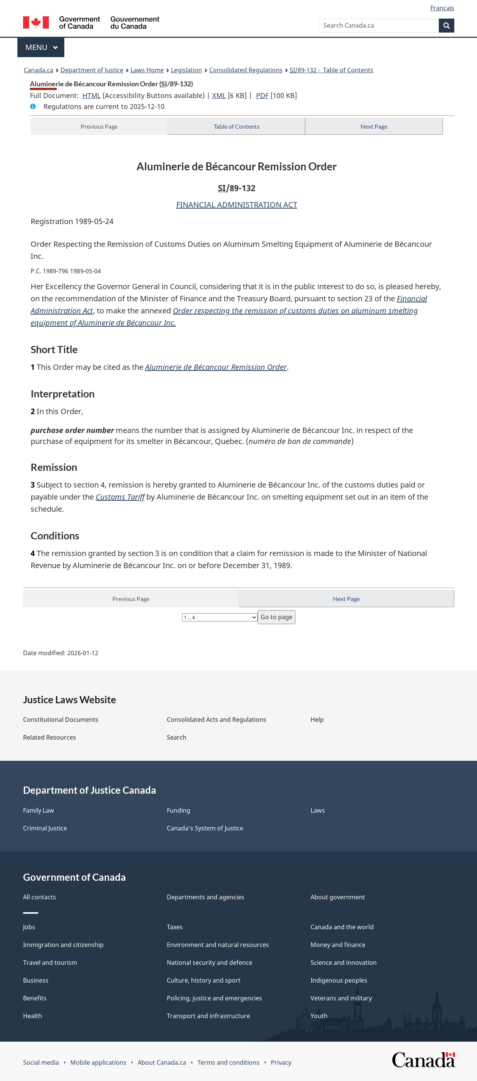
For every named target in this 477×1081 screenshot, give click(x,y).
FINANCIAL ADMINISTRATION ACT (236, 204)
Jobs (29, 927)
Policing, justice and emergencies (214, 998)
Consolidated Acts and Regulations (216, 719)
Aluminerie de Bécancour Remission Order (216, 367)
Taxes (175, 927)
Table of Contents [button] (236, 126)
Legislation (186, 70)
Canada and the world (342, 927)
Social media (41, 1062)
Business (35, 980)
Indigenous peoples (339, 980)
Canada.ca (38, 70)
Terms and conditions (228, 1062)
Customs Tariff (120, 497)
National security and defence (209, 962)
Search (176, 737)
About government (338, 897)
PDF (262, 95)
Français (442, 8)
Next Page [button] (373, 126)
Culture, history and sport (204, 980)
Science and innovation (344, 962)
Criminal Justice (45, 828)
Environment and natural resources (218, 945)
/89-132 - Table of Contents (331, 70)
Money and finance (338, 945)
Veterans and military (341, 998)
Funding (178, 810)
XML (219, 95)
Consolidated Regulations (246, 70)
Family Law (38, 810)
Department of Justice (92, 70)
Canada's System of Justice (205, 828)
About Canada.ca (162, 1062)
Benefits (35, 998)
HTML (91, 95)
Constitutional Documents (60, 719)
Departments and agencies (205, 897)
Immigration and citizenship (63, 945)
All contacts (39, 897)
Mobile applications (98, 1062)
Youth (319, 1016)
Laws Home (147, 70)
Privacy (281, 1062)
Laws (318, 810)
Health (32, 1016)
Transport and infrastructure (208, 1016)
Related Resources (49, 737)
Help (317, 719)
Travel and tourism (50, 962)
